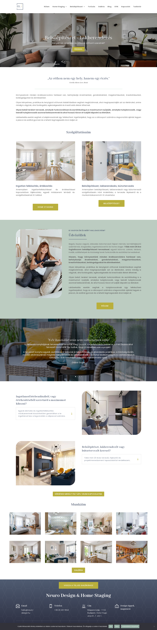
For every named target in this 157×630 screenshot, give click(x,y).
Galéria (101, 7)
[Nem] (154, 626)
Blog (109, 7)
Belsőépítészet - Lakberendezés (78, 38)
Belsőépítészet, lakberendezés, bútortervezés (108, 186)
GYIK (116, 7)
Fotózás (91, 7)
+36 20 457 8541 (61, 610)
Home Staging (58, 7)
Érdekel (78, 49)
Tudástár (137, 7)
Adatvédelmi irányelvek (130, 626)
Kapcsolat (125, 7)
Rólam (46, 7)
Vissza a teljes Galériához (78, 585)
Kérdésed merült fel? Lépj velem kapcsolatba (78, 494)
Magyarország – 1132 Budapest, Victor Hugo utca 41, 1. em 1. (97, 613)
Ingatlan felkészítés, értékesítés (34, 186)
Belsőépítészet (76, 7)
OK (111, 626)
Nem (117, 626)
